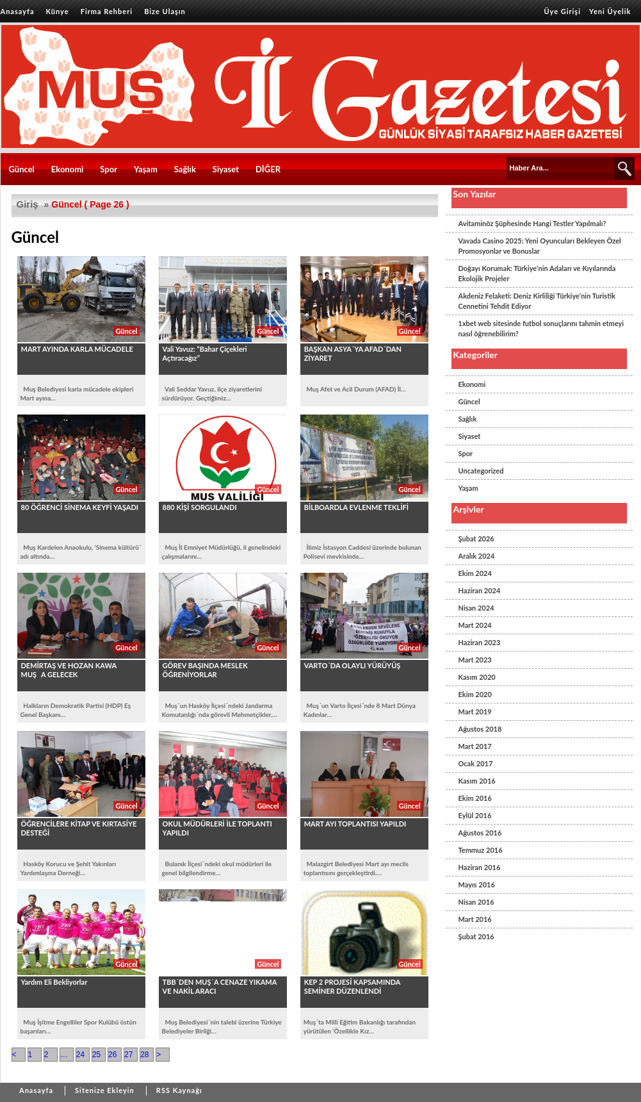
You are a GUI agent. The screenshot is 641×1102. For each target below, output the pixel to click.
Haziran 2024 (479, 590)
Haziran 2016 (479, 867)
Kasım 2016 (477, 781)
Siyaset (226, 169)
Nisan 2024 (476, 608)
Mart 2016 (475, 919)
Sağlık (185, 169)
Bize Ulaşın (165, 11)
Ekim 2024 (475, 573)
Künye (57, 11)
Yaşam (146, 169)
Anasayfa (18, 11)
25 (96, 1054)
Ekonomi (67, 169)
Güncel (22, 169)
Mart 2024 (475, 625)
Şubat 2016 (476, 936)
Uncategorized (481, 470)
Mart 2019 (475, 711)
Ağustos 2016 (480, 832)
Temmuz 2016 (480, 850)
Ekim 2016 (475, 798)
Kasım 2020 (477, 677)
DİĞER (268, 169)
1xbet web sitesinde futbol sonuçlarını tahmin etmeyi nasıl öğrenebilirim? (541, 328)
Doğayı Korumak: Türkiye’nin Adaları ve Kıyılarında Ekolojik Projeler (537, 273)
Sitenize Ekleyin (104, 1090)
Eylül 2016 (475, 815)
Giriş (27, 204)
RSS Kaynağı (179, 1090)
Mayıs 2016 (476, 884)
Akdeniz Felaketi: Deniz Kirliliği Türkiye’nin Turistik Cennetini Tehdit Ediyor (537, 301)
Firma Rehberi (107, 11)
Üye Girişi (562, 11)
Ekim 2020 (475, 694)
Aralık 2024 (476, 556)
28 (144, 1054)
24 (80, 1054)
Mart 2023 (475, 659)
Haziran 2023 (479, 642)
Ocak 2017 (475, 763)
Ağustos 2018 (480, 729)
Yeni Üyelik (610, 11)
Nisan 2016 (476, 902)
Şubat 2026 (476, 538)
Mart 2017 (475, 746)
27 (128, 1054)
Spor (108, 169)
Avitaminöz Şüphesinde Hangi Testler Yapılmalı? (532, 223)
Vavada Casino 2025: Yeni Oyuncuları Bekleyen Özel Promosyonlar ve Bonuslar (539, 245)
